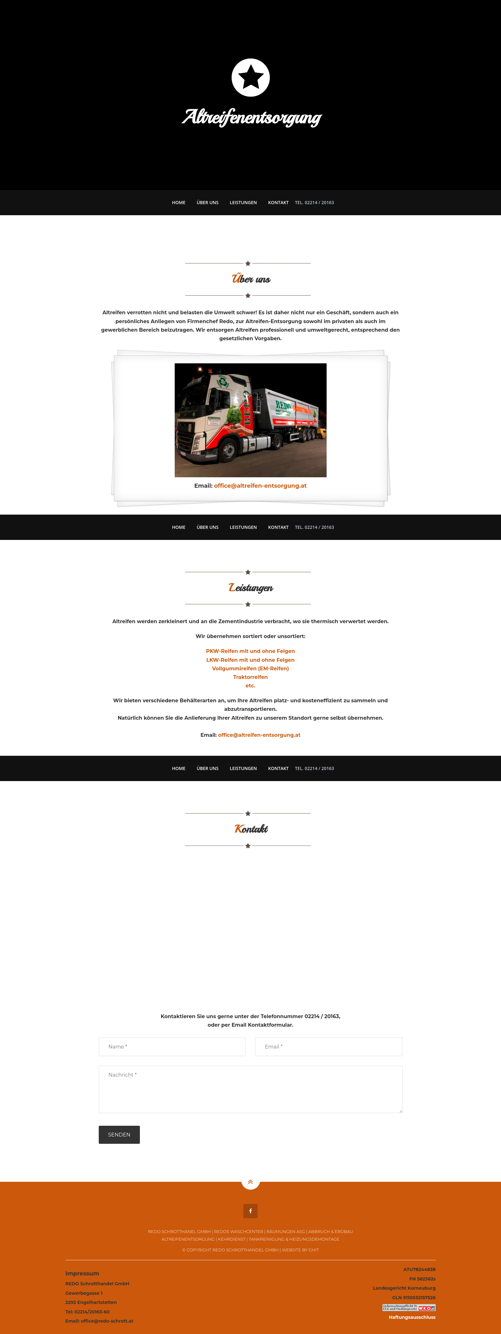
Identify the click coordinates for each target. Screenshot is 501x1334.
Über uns (207, 202)
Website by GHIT (300, 1249)
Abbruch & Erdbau (330, 1231)
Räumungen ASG (285, 1231)
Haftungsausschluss (412, 1317)
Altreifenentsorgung (188, 1239)
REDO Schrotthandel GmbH (245, 1249)
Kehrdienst (232, 1239)
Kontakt (278, 202)
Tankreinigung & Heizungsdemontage (294, 1239)
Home (178, 202)
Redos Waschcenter (238, 1231)
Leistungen (243, 202)
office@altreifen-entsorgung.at (260, 485)
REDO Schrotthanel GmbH (179, 1231)
